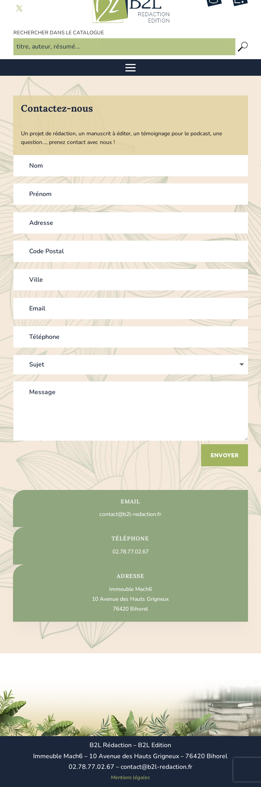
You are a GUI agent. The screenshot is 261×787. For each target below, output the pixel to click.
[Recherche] (243, 46)
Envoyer (225, 455)
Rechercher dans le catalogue (58, 32)
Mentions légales (130, 777)
